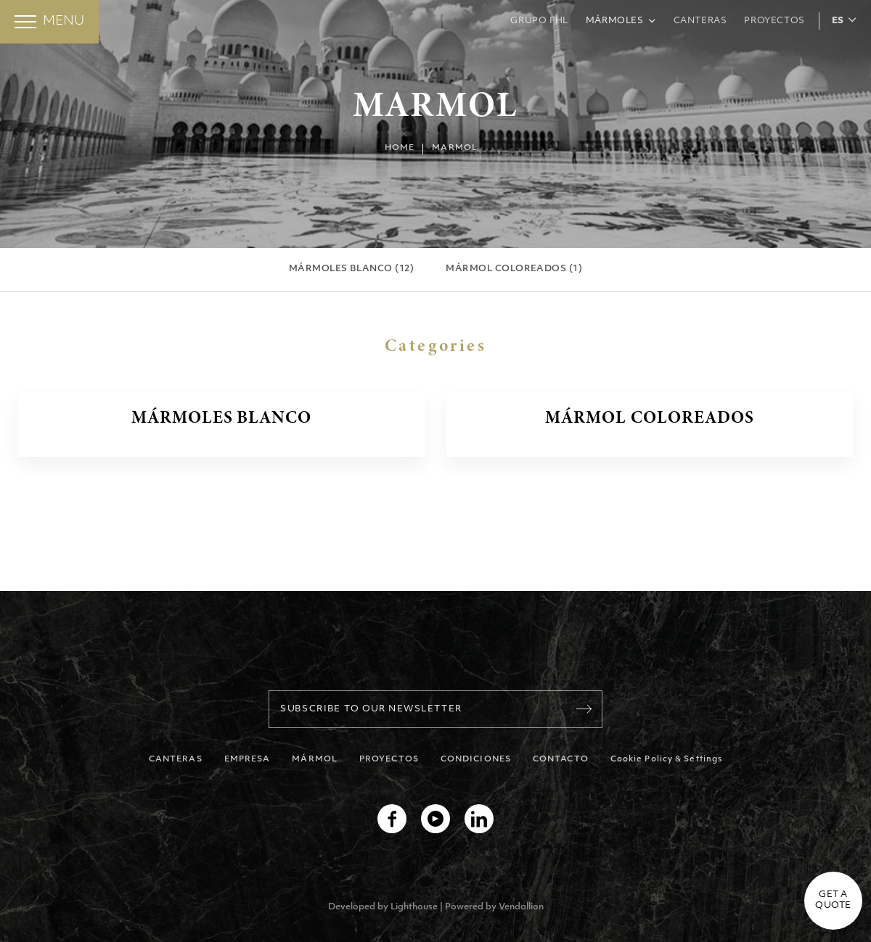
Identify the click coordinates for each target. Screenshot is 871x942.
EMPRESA (247, 760)
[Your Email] (435, 709)
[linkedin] (479, 818)
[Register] (584, 709)
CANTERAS (176, 760)
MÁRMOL (315, 760)
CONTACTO (561, 760)
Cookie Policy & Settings (666, 760)
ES (838, 21)
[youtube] (435, 818)
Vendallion (521, 907)
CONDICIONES (476, 760)
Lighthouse (414, 907)
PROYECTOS (389, 760)
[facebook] (391, 818)
